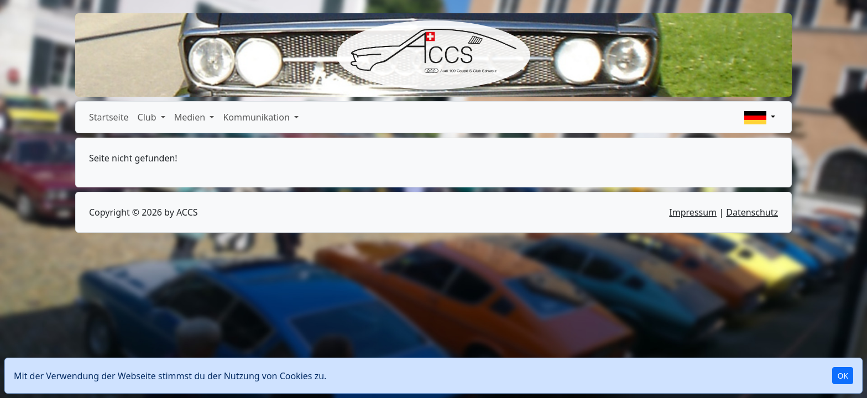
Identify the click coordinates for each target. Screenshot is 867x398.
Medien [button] (191, 117)
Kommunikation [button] (257, 117)
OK (842, 375)
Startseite (109, 117)
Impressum (693, 212)
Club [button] (148, 117)
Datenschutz (752, 212)
